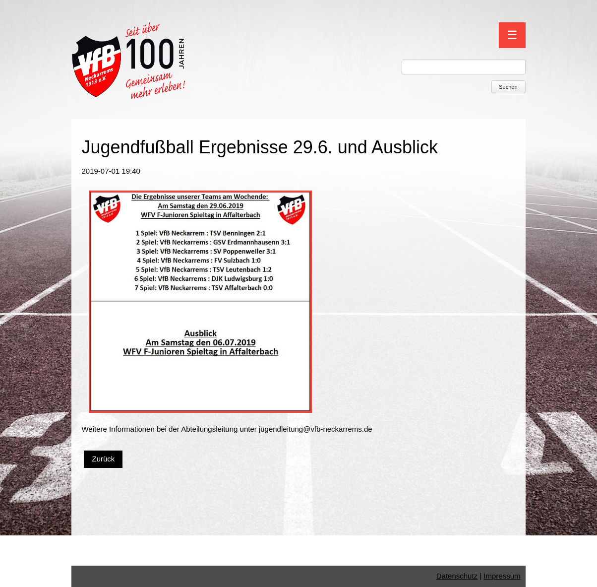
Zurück (103, 459)
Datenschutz (457, 576)
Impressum (501, 576)
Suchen (508, 87)
